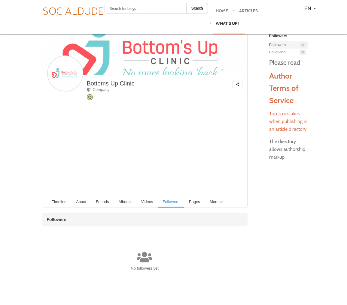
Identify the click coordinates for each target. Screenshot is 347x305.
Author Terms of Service (284, 88)
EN (308, 8)
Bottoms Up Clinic (111, 83)
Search (197, 8)
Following (287, 52)
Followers (287, 45)
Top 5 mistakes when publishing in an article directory (288, 121)
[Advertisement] (147, 150)
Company (98, 89)
